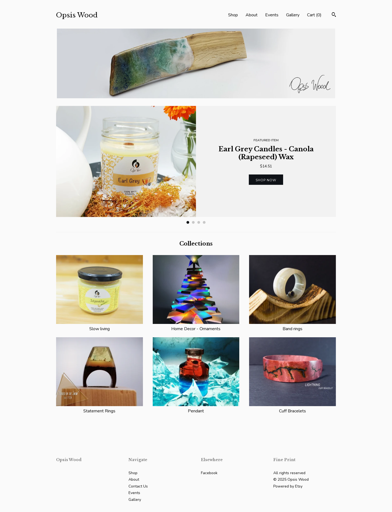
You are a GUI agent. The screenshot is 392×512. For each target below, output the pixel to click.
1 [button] (187, 222)
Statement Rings (99, 408)
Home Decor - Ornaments (196, 326)
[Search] (334, 15)
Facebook (209, 473)
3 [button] (198, 222)
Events (271, 15)
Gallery (292, 15)
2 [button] (193, 222)
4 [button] (204, 222)
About (252, 15)
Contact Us (138, 486)
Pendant (196, 408)
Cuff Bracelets (292, 408)
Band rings (292, 326)
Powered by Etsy (287, 486)
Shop (233, 15)
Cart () (314, 15)
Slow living (99, 326)
